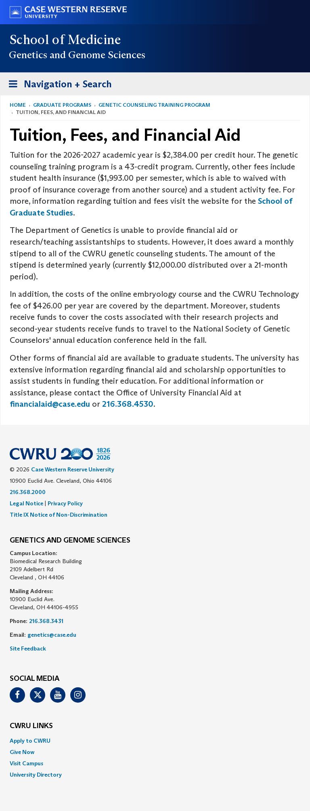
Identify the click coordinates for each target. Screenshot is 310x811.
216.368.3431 (46, 621)
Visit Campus (26, 763)
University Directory (36, 774)
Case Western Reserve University (72, 469)
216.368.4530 (127, 404)
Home (18, 105)
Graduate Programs (62, 105)
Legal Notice (26, 503)
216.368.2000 (28, 492)
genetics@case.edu (51, 634)
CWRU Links (31, 726)
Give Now (22, 752)
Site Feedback (28, 648)
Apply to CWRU (30, 740)
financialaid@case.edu (50, 404)
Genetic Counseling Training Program (154, 105)
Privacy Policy (65, 503)
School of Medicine (65, 40)
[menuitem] (155, 740)
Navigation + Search (58, 85)
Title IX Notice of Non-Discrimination (58, 514)
